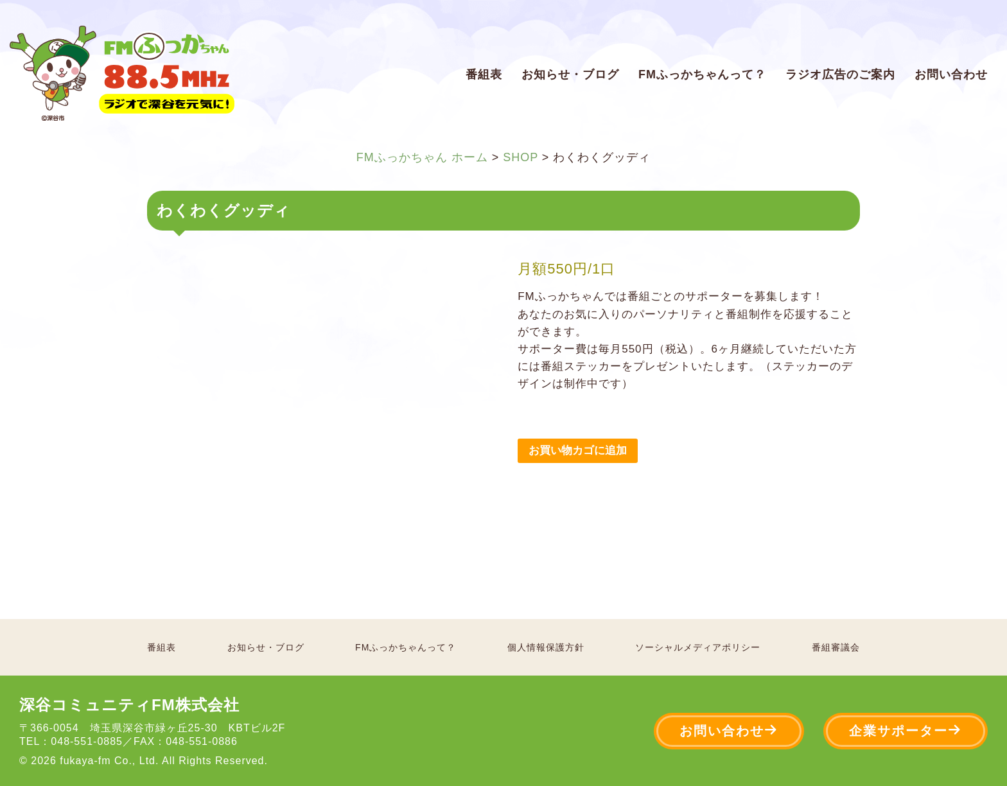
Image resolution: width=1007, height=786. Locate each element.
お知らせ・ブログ (570, 74)
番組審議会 (836, 647)
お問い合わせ (951, 74)
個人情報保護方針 (545, 647)
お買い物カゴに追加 (578, 450)
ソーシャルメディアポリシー (697, 647)
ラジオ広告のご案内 (840, 74)
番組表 (484, 74)
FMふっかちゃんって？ (702, 74)
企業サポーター (905, 730)
